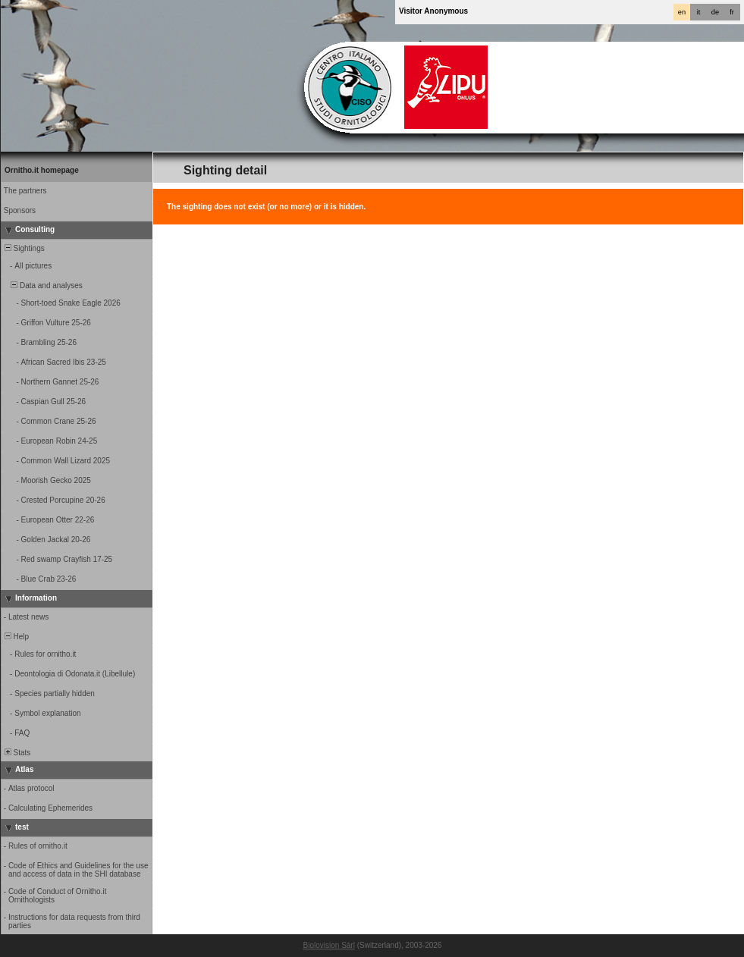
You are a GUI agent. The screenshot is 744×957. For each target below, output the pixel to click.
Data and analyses (42, 285)
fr (732, 12)
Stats (16, 752)
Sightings (23, 248)
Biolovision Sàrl (329, 945)
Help (15, 636)
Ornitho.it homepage (42, 170)
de (715, 12)
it (699, 12)
